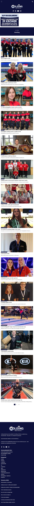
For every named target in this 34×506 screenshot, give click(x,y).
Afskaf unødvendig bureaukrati (6, 489)
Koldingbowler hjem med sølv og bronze (9, 278)
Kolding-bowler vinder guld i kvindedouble (10, 204)
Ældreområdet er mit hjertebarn (6, 482)
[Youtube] (18, 11)
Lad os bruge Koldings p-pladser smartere (8, 502)
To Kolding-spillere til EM (6, 302)
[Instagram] (21, 11)
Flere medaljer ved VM (5, 58)
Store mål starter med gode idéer (6, 492)
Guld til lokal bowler (5, 253)
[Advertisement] (17, 414)
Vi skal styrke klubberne (5, 497)
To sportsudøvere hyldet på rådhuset (8, 156)
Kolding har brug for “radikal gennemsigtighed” (9, 484)
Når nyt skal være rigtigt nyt (6, 494)
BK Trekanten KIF (4, 203)
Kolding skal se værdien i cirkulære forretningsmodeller (10, 487)
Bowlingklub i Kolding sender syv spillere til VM (11, 131)
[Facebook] (13, 11)
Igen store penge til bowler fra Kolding (9, 375)
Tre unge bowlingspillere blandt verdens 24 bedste (11, 107)
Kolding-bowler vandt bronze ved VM (8, 82)
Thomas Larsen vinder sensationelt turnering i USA (11, 400)
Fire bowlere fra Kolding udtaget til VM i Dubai (10, 229)
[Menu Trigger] (2, 2)
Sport (16, 30)
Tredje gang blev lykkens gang (7, 351)
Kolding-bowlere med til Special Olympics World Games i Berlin (14, 180)
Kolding (3, 81)
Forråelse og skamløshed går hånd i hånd (8, 499)
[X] (15, 11)
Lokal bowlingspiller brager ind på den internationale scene (13, 326)
